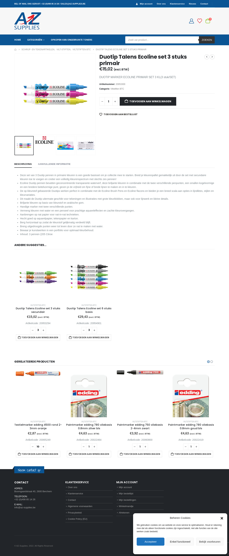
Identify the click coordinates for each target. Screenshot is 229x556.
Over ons (161, 4)
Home (17, 39)
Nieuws (192, 4)
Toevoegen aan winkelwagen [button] (39, 337)
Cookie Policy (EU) (77, 519)
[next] (212, 56)
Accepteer (151, 541)
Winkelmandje (126, 506)
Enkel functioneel (180, 541)
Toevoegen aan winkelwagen (150, 101)
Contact (204, 4)
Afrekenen (124, 512)
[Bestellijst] (200, 21)
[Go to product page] (38, 277)
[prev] (206, 56)
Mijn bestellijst (126, 493)
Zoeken (207, 39)
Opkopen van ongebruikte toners (71, 39)
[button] (222, 518)
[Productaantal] (109, 101)
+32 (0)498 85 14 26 (50, 4)
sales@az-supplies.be (73, 4)
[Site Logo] (27, 20)
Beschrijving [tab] (23, 164)
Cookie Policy (172, 549)
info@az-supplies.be (24, 507)
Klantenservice (177, 4)
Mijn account (143, 4)
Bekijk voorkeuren (209, 541)
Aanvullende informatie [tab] (54, 164)
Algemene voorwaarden (80, 506)
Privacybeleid (186, 549)
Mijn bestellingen (127, 500)
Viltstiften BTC (117, 89)
